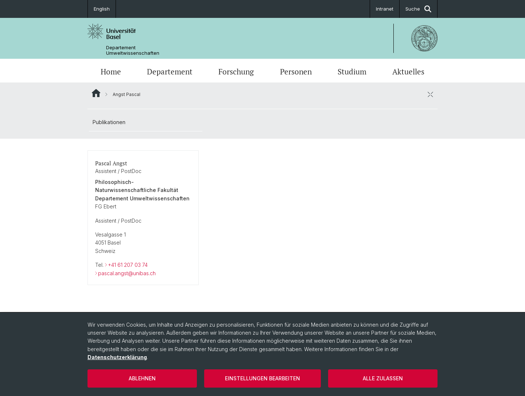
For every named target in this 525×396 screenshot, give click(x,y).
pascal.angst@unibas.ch (127, 273)
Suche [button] (418, 8)
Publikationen (109, 122)
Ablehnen (142, 378)
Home (111, 71)
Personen (296, 71)
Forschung (236, 71)
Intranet (384, 9)
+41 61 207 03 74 (128, 265)
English (102, 9)
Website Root (96, 93)
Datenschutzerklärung (117, 357)
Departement (169, 71)
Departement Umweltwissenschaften (132, 50)
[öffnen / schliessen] (430, 94)
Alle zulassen (383, 378)
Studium (352, 71)
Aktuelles (408, 71)
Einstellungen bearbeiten (262, 378)
